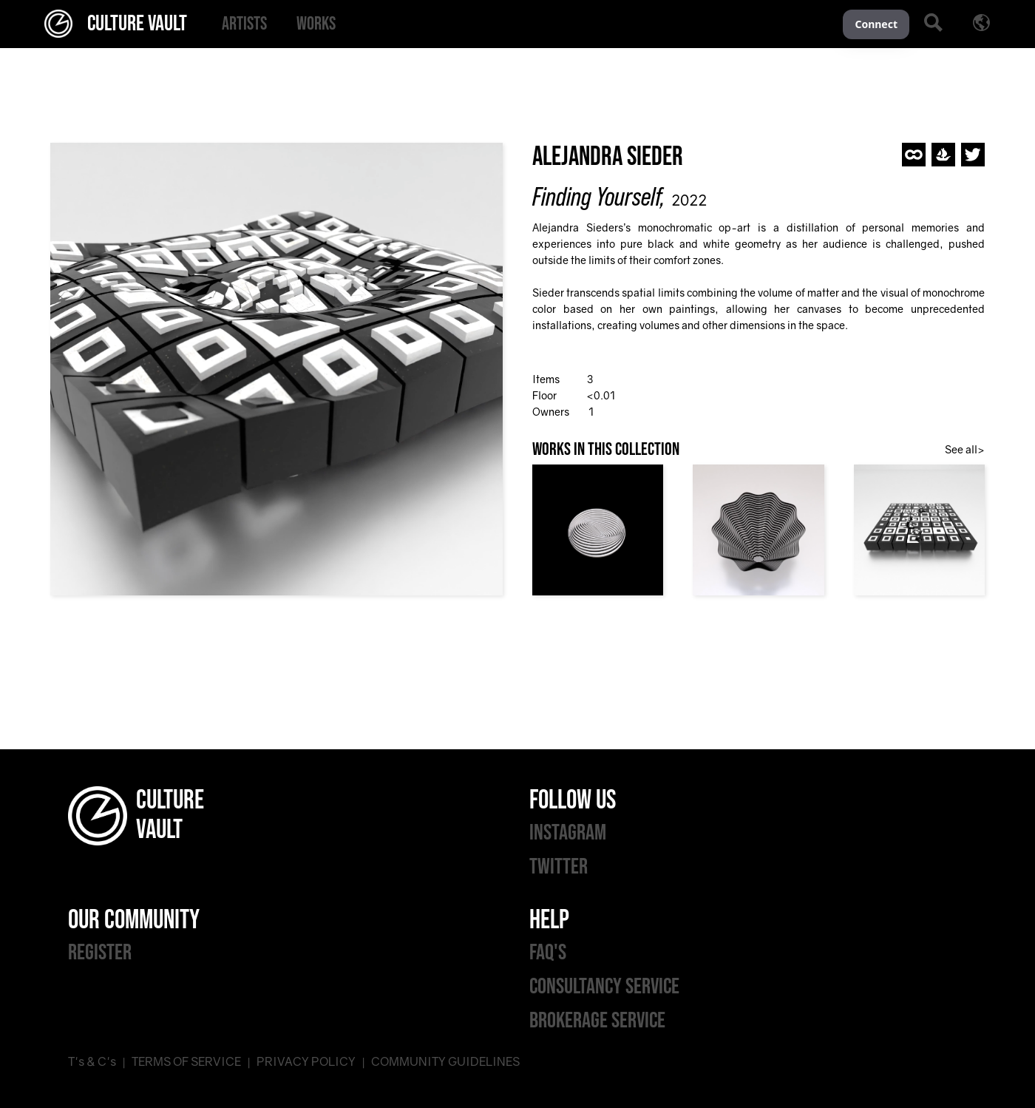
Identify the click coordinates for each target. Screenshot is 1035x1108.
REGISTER (100, 952)
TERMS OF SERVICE (186, 1061)
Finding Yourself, (598, 196)
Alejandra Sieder (607, 157)
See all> (965, 449)
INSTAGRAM (567, 833)
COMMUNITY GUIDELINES (445, 1061)
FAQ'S (547, 952)
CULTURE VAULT (115, 24)
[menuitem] (244, 24)
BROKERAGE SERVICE (597, 1020)
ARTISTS (244, 24)
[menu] (525, 24)
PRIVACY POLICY (306, 1061)
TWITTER (558, 867)
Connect (876, 24)
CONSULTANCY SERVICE (604, 986)
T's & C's (92, 1061)
